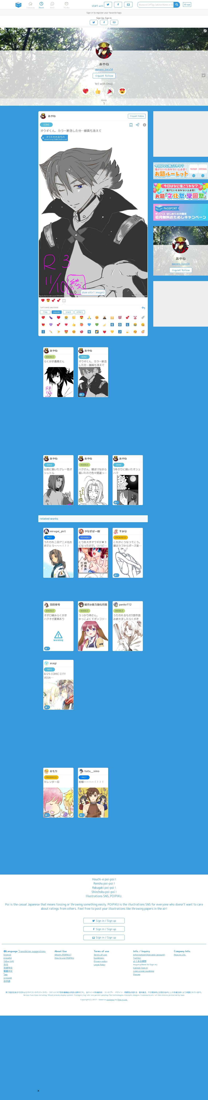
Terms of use (100, 954)
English (7, 954)
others (80, 312)
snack (68, 312)
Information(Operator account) (149, 954)
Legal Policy (99, 964)
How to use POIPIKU (64, 957)
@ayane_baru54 (104, 69)
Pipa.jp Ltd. (180, 954)
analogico (110, 999)
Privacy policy (100, 961)
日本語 (7, 981)
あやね (104, 64)
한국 (6, 964)
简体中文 (8, 967)
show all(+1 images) (93, 292)
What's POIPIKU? (63, 954)
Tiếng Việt (9, 961)
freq (45, 312)
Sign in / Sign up (104, 920)
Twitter (137, 957)
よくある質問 (139, 961)
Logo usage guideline (143, 971)
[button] (38, 1090)
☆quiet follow (104, 75)
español (8, 957)
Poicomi (136, 974)
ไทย (5, 974)
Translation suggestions (32, 951)
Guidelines (99, 957)
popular (56, 312)
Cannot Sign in (140, 967)
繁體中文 (8, 971)
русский (8, 977)
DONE (46, 124)
